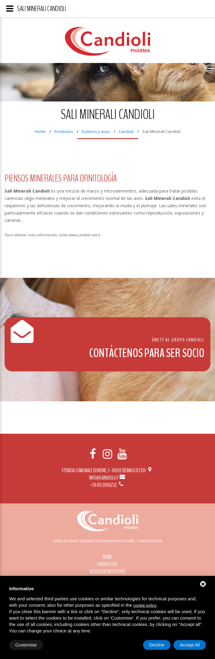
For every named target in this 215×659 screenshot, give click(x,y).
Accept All (190, 644)
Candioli (126, 131)
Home (40, 131)
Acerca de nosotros (108, 571)
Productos (63, 131)
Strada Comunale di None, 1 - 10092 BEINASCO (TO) (107, 470)
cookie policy (144, 605)
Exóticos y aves (96, 131)
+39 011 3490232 (107, 485)
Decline (156, 644)
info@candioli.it (107, 477)
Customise (26, 644)
